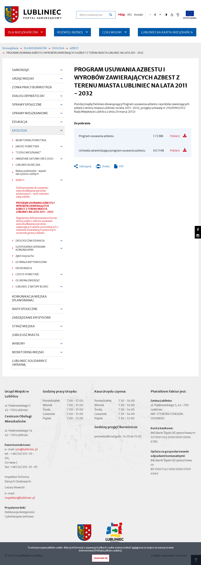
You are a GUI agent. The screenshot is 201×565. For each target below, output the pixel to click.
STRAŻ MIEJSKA (23, 327)
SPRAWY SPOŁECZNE (27, 106)
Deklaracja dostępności (20, 512)
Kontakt (138, 14)
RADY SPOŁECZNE (24, 310)
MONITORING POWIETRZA (31, 140)
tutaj (135, 548)
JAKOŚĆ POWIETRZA (25, 147)
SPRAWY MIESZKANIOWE (30, 114)
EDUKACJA (19, 123)
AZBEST (74, 48)
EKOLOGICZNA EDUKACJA (28, 241)
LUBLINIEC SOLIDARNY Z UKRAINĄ (29, 362)
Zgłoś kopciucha (25, 255)
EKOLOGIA (58, 48)
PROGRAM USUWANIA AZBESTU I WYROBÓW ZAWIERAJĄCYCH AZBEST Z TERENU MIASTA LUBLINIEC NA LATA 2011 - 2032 (35, 207)
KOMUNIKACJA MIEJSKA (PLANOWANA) (29, 298)
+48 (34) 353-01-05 (23, 467)
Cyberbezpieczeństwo (19, 516)
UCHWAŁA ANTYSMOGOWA (31, 262)
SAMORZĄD (20, 71)
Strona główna (10, 48)
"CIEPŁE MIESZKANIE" (28, 152)
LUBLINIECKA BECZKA (28, 164)
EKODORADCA (24, 268)
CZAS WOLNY (112, 32)
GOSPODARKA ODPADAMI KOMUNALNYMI (28, 249)
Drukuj (102, 167)
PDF (121, 166)
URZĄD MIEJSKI (23, 80)
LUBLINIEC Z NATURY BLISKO (30, 287)
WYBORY (18, 345)
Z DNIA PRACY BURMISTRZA (32, 87)
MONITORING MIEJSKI (28, 353)
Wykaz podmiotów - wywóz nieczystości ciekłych (31, 172)
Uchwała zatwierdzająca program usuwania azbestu (112, 150)
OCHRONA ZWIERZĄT (28, 280)
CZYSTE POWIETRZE (25, 275)
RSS (129, 14)
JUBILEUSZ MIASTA (25, 335)
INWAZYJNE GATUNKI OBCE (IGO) (32, 159)
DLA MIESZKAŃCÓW (23, 32)
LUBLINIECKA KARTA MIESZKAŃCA (167, 33)
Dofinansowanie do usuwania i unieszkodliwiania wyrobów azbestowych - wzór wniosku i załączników (32, 192)
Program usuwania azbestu (96, 136)
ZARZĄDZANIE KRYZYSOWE (31, 317)
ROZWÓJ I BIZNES (70, 32)
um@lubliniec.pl (26, 449)
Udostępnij (85, 166)
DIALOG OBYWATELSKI (28, 97)
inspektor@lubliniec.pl (20, 498)
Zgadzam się (101, 558)
